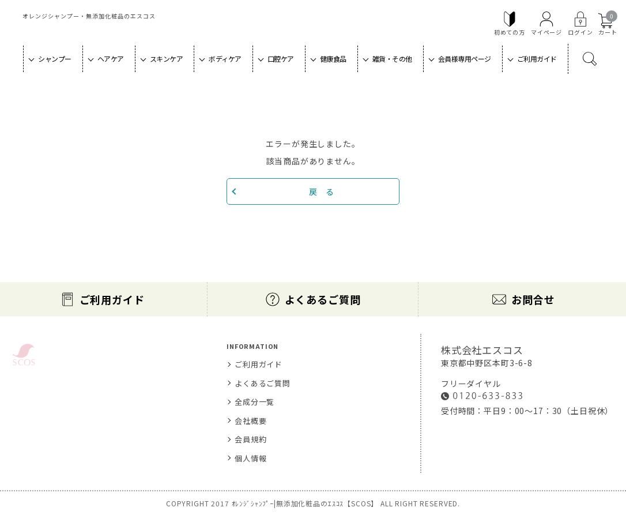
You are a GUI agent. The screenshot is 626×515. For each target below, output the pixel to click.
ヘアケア (110, 58)
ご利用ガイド (537, 58)
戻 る (322, 191)
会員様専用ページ (464, 58)
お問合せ (533, 299)
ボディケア (225, 58)
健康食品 (333, 58)
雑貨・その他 (392, 58)
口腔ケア (280, 58)
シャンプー (54, 58)
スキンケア (166, 58)
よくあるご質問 (323, 299)
